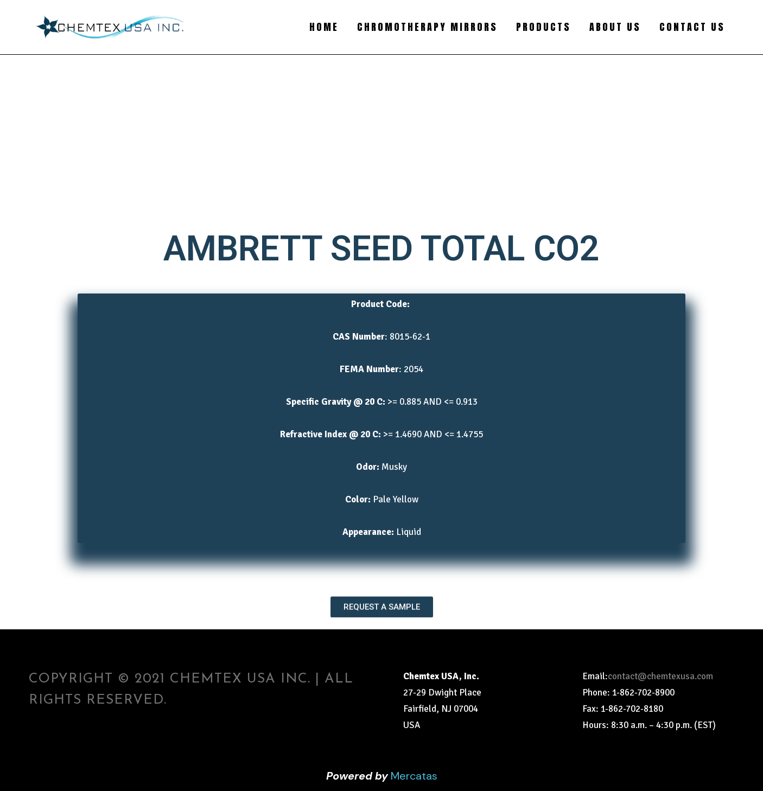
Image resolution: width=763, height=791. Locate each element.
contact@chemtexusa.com (660, 676)
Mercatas (414, 776)
